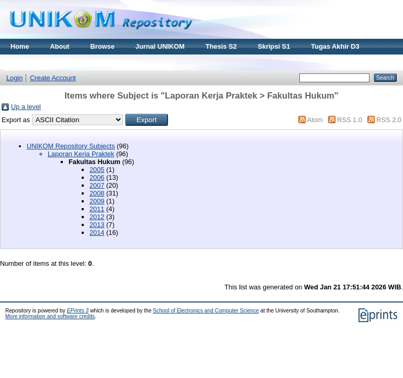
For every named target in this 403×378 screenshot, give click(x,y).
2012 (96, 217)
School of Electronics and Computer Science (206, 311)
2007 (96, 185)
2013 (96, 225)
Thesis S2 (221, 46)
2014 (96, 232)
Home (19, 46)
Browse (103, 46)
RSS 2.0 (388, 120)
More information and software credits (50, 316)
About (60, 46)
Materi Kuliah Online (42, 62)
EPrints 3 (78, 311)
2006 (96, 177)
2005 (96, 170)
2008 (96, 193)
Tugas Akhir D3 (335, 46)
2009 (96, 201)
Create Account (53, 78)
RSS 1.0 (349, 120)
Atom (315, 120)
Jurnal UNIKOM (160, 46)
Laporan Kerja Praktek (81, 154)
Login (14, 78)
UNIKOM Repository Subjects (71, 146)
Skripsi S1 (274, 46)
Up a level (26, 107)
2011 (96, 209)
